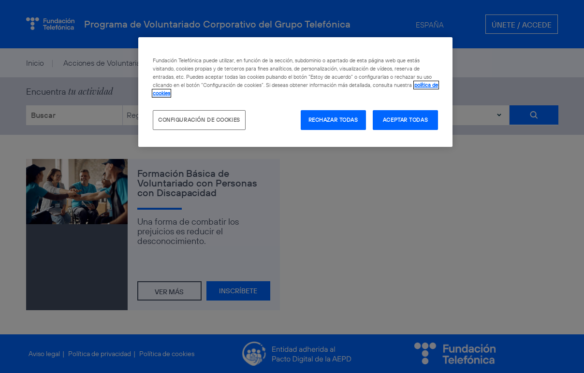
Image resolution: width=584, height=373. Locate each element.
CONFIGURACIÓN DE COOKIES (199, 119)
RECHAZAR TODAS (333, 119)
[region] (295, 92)
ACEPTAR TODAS (405, 119)
